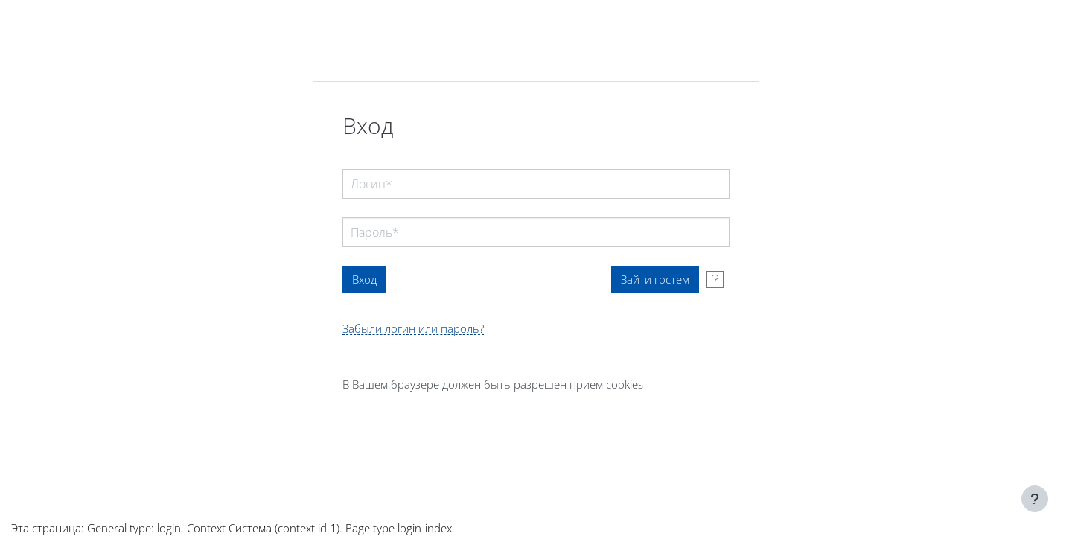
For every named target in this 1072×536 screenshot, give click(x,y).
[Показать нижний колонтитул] (1034, 498)
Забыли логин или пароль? (413, 328)
